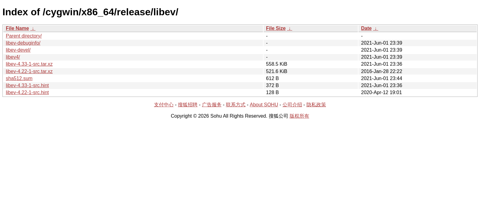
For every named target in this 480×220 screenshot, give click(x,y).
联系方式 (236, 104)
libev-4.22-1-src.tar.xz (29, 71)
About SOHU (264, 104)
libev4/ (13, 57)
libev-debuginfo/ (23, 43)
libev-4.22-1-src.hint (27, 92)
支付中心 (164, 104)
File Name (17, 28)
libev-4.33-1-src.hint (27, 85)
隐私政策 (316, 104)
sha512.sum (19, 78)
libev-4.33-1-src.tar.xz (29, 64)
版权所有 (299, 116)
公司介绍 (292, 104)
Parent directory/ (24, 35)
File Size (276, 28)
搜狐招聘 (187, 104)
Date (366, 28)
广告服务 (212, 104)
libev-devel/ (18, 50)
